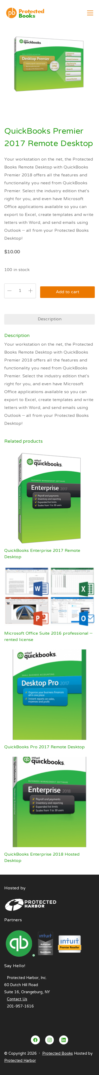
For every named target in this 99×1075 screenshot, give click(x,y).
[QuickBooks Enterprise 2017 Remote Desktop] (49, 498)
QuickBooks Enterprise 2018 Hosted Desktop (41, 857)
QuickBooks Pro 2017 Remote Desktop (44, 747)
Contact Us (17, 999)
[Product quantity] (20, 290)
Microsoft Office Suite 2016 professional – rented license (48, 636)
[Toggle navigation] (90, 13)
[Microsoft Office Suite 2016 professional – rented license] (49, 596)
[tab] (49, 319)
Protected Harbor (20, 1061)
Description (50, 319)
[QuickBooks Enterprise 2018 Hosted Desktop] (49, 802)
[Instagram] (49, 1039)
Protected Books (57, 1054)
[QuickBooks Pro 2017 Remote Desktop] (49, 694)
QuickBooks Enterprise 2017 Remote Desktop (42, 554)
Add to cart (67, 292)
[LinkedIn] (63, 1039)
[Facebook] (35, 1039)
